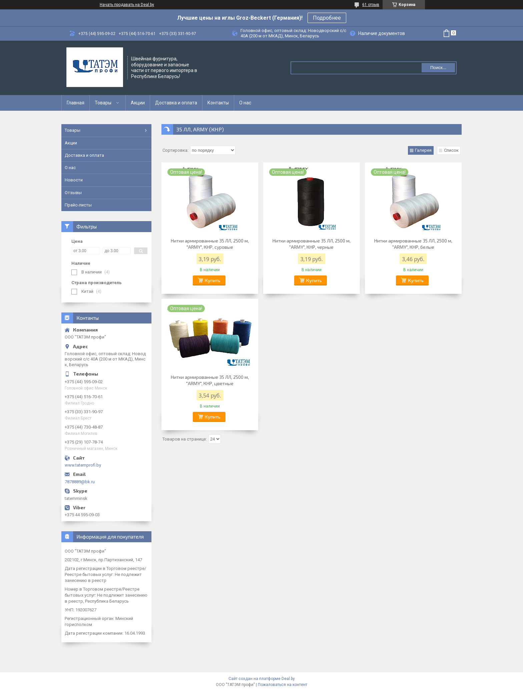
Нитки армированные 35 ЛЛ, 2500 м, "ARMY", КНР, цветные (210, 380)
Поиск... (438, 67)
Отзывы (73, 192)
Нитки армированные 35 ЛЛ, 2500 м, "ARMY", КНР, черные (312, 244)
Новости (74, 179)
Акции (138, 102)
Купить (212, 280)
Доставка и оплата (176, 102)
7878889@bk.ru (80, 481)
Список (451, 150)
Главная (75, 102)
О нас (245, 102)
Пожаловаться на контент (282, 684)
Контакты (218, 102)
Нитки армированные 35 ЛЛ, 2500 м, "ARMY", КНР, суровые (210, 244)
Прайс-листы (78, 204)
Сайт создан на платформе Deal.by (261, 678)
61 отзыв (370, 4)
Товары (103, 102)
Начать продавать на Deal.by (127, 4)
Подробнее (327, 18)
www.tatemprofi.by (83, 465)
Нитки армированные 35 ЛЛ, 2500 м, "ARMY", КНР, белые (413, 244)
